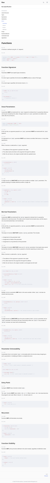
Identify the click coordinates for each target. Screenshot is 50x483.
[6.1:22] (3, 215)
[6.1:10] (3, 416)
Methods (4, 29)
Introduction (4, 10)
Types (3, 14)
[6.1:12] (3, 447)
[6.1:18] (3, 143)
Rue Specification (6, 6)
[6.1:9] (3, 398)
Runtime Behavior (5, 33)
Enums (4, 27)
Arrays (3, 31)
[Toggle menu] (47, 2)
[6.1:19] (3, 157)
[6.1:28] (3, 290)
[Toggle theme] (43, 2)
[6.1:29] (3, 297)
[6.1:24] (3, 231)
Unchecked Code (5, 35)
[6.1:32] (3, 352)
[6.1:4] (3, 76)
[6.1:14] (3, 110)
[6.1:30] (3, 316)
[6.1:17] (3, 136)
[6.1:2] (3, 52)
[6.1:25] (3, 245)
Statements (4, 19)
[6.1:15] (3, 119)
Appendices (4, 37)
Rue (3, 2)
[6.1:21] (3, 185)
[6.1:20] (3, 178)
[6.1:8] (3, 391)
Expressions (4, 17)
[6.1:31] (3, 325)
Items (3, 21)
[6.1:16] (3, 129)
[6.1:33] (3, 359)
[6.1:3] (3, 70)
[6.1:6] (3, 86)
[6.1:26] (3, 252)
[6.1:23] (3, 224)
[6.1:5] (3, 81)
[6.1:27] (3, 266)
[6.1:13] (3, 452)
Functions (5, 23)
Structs (4, 25)
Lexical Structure (5, 12)
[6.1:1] (3, 47)
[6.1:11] (3, 421)
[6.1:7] (3, 386)
